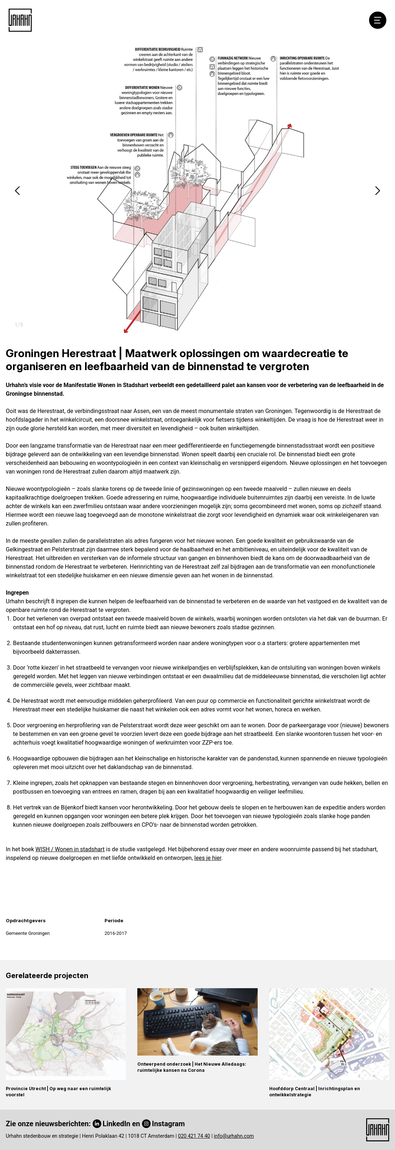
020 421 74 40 (194, 1136)
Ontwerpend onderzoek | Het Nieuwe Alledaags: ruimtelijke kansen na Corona (191, 1067)
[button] (17, 190)
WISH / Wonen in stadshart (70, 849)
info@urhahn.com (234, 1136)
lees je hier (207, 857)
